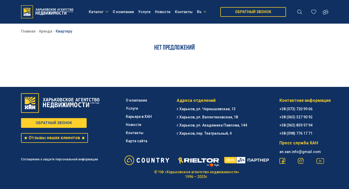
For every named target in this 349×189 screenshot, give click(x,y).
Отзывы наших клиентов (54, 137)
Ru (201, 12)
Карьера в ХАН (139, 116)
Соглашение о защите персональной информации (59, 159)
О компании (123, 12)
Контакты (183, 12)
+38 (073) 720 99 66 (295, 109)
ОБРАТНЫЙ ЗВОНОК (253, 12)
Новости (162, 12)
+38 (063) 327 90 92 (295, 117)
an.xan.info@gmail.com (300, 152)
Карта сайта (136, 141)
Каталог (98, 12)
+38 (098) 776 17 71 (295, 133)
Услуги (144, 12)
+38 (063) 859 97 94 (295, 125)
